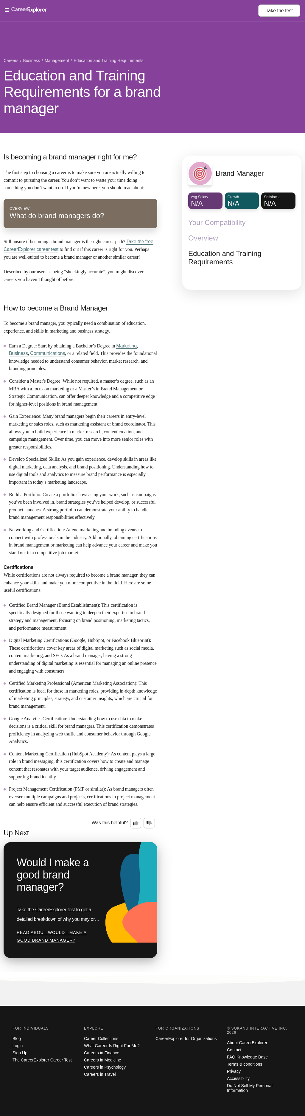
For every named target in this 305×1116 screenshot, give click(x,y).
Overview (203, 238)
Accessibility (238, 1078)
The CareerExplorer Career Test (42, 1060)
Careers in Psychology (105, 1067)
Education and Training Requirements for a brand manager (82, 92)
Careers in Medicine (102, 1060)
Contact (234, 1049)
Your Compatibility (217, 222)
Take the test (279, 10)
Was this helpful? (110, 822)
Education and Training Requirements (225, 257)
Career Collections (101, 1038)
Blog (17, 1038)
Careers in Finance (101, 1052)
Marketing (126, 345)
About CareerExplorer (247, 1042)
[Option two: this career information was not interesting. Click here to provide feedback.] (149, 823)
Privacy (234, 1071)
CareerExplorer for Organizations (186, 1038)
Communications (47, 353)
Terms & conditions (244, 1064)
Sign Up (20, 1052)
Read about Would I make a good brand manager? (52, 936)
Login (18, 1045)
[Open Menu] (131, 10)
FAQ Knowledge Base (247, 1057)
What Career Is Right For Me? (112, 1045)
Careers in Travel (100, 1074)
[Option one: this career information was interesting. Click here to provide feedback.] (135, 823)
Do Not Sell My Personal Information (250, 1088)
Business (18, 353)
